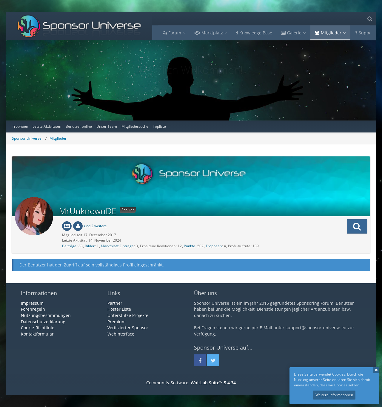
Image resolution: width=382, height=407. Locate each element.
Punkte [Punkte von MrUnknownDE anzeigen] (189, 246)
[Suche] (369, 18)
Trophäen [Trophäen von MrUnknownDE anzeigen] (214, 246)
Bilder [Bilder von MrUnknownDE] (90, 246)
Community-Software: (191, 382)
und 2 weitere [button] (95, 225)
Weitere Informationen (334, 394)
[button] (357, 226)
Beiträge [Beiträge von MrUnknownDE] (69, 246)
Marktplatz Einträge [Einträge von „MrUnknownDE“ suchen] (117, 246)
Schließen (376, 370)
